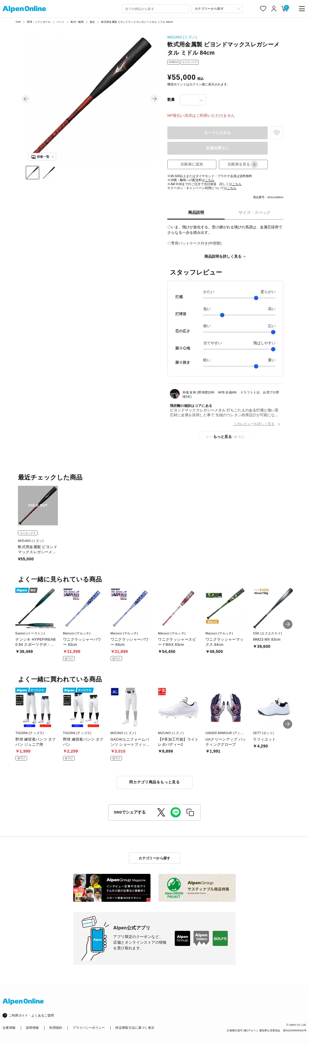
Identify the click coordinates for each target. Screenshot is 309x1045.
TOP (18, 22)
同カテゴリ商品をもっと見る (154, 782)
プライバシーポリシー (89, 1027)
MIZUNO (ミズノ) (182, 37)
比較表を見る (243, 164)
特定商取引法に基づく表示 (134, 1027)
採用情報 (32, 1027)
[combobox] (155, 8)
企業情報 (9, 1027)
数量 (171, 100)
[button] (26, 99)
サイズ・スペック (255, 212)
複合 (92, 22)
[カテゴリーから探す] (217, 8)
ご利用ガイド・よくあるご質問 (31, 1015)
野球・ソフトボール (39, 22)
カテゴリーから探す (154, 858)
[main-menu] (301, 8)
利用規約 (55, 1027)
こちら (209, 180)
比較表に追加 (192, 164)
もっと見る (222, 437)
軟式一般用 (77, 22)
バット (61, 22)
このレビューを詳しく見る (254, 424)
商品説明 (196, 212)
